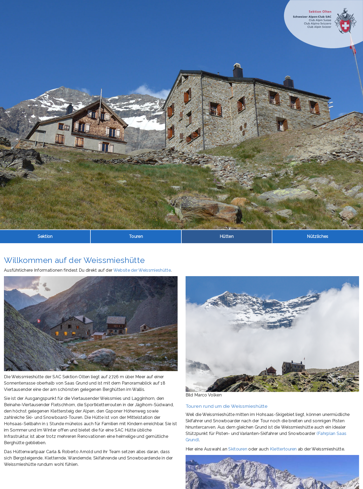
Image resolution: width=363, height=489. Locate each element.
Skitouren (237, 449)
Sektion (45, 236)
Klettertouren (283, 449)
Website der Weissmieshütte (142, 270)
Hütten (227, 236)
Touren (136, 236)
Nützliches (317, 236)
